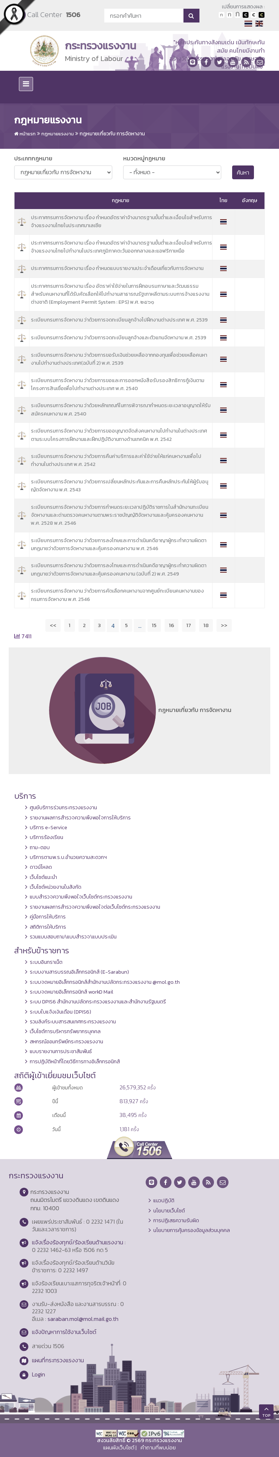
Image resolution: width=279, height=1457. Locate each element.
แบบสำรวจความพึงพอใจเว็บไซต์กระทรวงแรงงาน (81, 897)
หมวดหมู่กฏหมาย (144, 158)
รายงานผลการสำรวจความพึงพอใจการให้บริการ (80, 818)
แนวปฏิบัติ (163, 1200)
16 (171, 625)
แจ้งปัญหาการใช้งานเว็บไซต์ (64, 1331)
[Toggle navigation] (26, 84)
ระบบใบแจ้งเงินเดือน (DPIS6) (60, 1012)
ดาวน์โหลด (41, 867)
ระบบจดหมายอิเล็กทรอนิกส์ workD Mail (71, 992)
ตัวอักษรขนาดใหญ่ (237, 15)
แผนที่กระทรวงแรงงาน (58, 1360)
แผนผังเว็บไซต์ (118, 1448)
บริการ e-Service (48, 827)
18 (206, 625)
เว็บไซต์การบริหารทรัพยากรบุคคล (65, 1031)
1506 (73, 14)
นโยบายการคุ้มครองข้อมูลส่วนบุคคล (191, 1230)
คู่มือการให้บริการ (48, 917)
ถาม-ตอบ (40, 847)
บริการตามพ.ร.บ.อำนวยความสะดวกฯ (68, 857)
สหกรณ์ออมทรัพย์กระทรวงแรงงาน (66, 1041)
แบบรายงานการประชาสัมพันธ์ (61, 1051)
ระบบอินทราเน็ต (46, 962)
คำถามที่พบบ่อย (158, 1448)
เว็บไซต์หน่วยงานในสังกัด (55, 887)
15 (154, 625)
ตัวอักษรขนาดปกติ (222, 15)
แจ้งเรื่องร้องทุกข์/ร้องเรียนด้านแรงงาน (77, 1242)
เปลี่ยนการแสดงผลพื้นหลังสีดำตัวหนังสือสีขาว (245, 15)
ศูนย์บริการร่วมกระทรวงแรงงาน (63, 807)
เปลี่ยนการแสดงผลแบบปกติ (253, 15)
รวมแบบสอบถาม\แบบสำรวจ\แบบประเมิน (73, 937)
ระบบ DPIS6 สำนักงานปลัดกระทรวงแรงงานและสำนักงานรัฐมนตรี (98, 1002)
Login (38, 1374)
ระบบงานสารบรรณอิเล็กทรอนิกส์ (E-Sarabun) (79, 972)
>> (224, 625)
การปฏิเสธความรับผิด (176, 1220)
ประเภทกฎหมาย (33, 158)
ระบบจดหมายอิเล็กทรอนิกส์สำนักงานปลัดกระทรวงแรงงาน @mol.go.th (105, 982)
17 (188, 625)
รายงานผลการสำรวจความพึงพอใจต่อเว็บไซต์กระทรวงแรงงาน (95, 907)
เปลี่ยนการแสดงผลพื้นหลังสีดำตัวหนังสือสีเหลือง (261, 15)
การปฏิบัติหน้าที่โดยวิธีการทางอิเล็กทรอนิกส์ (75, 1061)
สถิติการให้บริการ (48, 927)
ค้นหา (243, 172)
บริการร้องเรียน (46, 837)
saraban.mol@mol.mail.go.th (83, 1318)
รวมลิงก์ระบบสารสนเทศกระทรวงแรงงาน (73, 1022)
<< (53, 625)
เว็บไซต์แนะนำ (43, 877)
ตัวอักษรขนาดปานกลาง (229, 15)
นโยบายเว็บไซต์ (169, 1211)
